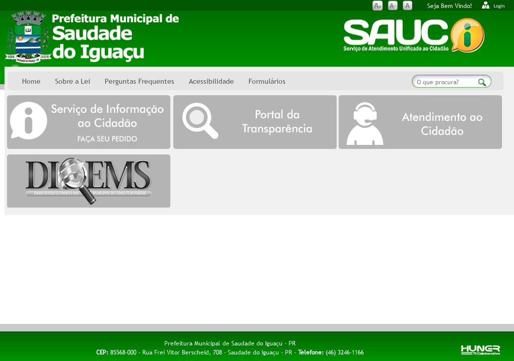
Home (31, 81)
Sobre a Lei (72, 81)
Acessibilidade (211, 81)
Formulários (267, 81)
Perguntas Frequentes (139, 81)
